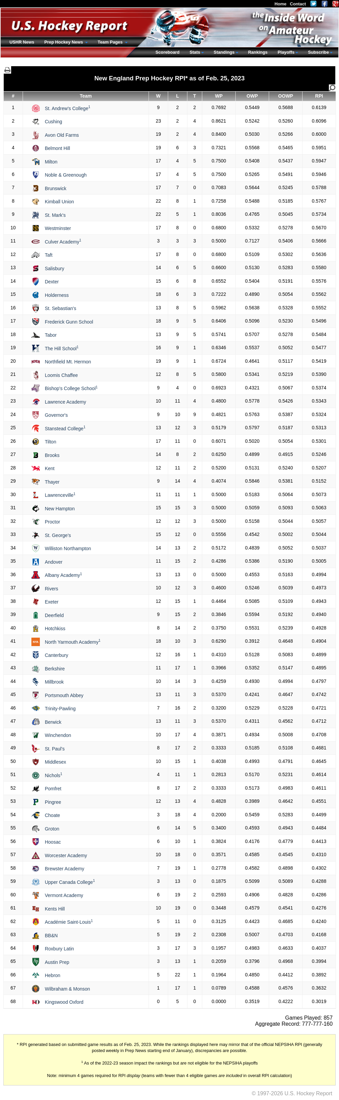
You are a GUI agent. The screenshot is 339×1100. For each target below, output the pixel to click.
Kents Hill (55, 909)
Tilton (50, 441)
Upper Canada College (70, 882)
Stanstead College (65, 428)
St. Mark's (55, 215)
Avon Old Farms (62, 135)
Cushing (53, 121)
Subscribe (318, 52)
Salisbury (54, 268)
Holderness (57, 295)
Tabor (51, 335)
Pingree (53, 802)
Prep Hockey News (64, 42)
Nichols (53, 775)
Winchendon (58, 735)
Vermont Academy (64, 895)
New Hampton (60, 508)
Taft (49, 255)
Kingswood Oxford (64, 1002)
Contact (298, 3)
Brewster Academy (64, 868)
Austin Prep (57, 962)
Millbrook (54, 682)
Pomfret (53, 788)
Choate (52, 815)
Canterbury (56, 655)
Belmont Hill (57, 148)
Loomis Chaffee (61, 375)
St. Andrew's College (67, 108)
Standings (224, 52)
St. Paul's (55, 748)
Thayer (52, 482)
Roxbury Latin (59, 948)
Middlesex (55, 762)
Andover (53, 562)
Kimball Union (59, 201)
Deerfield (54, 615)
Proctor (52, 522)
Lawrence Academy (65, 402)
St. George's (58, 535)
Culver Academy (63, 242)
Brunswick (56, 188)
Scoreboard (167, 52)
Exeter (51, 602)
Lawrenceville (60, 495)
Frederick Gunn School (69, 322)
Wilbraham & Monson (67, 989)
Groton (52, 829)
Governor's (56, 415)
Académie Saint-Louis (69, 922)
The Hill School (62, 348)
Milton (51, 161)
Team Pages (111, 42)
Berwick (53, 722)
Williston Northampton (68, 548)
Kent (50, 468)
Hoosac (53, 842)
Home (281, 3)
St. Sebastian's (60, 308)
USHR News (21, 42)
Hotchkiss (55, 628)
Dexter (52, 281)
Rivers (51, 588)
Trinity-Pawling (60, 708)
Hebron (52, 975)
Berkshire (55, 668)
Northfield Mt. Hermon (68, 361)
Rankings (258, 52)
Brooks (52, 455)
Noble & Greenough (66, 175)
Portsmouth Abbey (64, 695)
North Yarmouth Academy (73, 642)
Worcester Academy (66, 855)
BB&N (51, 935)
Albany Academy (63, 575)
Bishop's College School (71, 388)
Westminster (58, 228)
